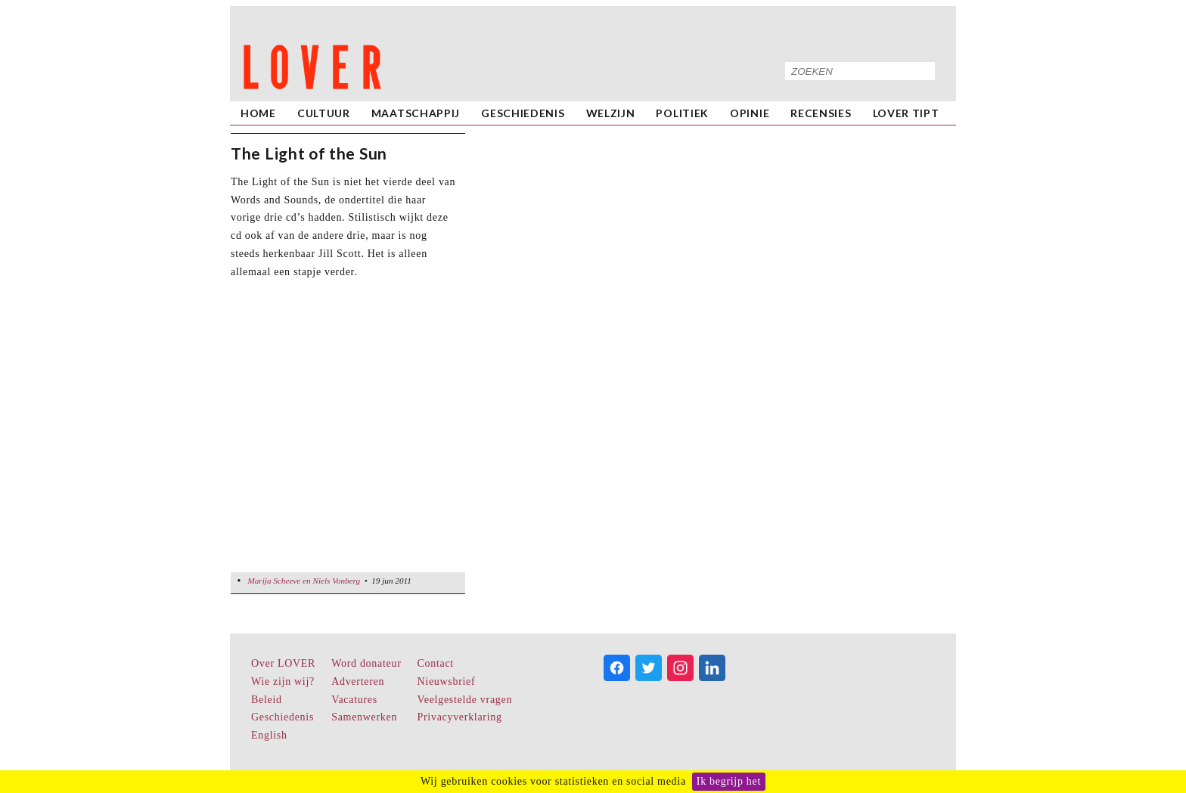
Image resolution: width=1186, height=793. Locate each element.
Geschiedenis (522, 113)
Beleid (266, 699)
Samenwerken (364, 717)
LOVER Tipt (906, 113)
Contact (436, 663)
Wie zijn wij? (283, 681)
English (269, 735)
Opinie (749, 113)
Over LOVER (283, 663)
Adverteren (357, 681)
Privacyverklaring (460, 717)
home (258, 113)
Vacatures (354, 699)
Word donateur (366, 663)
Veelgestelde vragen (465, 699)
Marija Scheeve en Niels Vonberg (303, 580)
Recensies (820, 113)
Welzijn (610, 113)
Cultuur (323, 113)
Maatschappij (415, 113)
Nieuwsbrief (447, 681)
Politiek (682, 113)
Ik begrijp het (729, 781)
